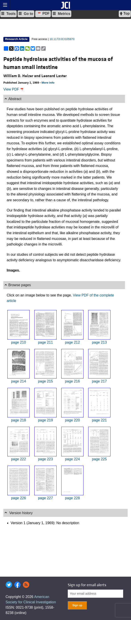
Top (125, 13)
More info (47, 82)
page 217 (99, 381)
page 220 (72, 420)
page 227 (45, 498)
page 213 (99, 342)
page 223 (45, 459)
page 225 (99, 459)
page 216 (72, 381)
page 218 (18, 420)
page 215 (45, 381)
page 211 (45, 342)
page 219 (45, 420)
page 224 (72, 459)
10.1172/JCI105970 (61, 39)
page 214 (18, 381)
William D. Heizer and (22, 76)
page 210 (18, 342)
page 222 (18, 459)
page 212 (72, 342)
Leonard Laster (54, 76)
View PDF (13, 89)
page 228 (72, 498)
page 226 (18, 498)
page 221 (99, 420)
